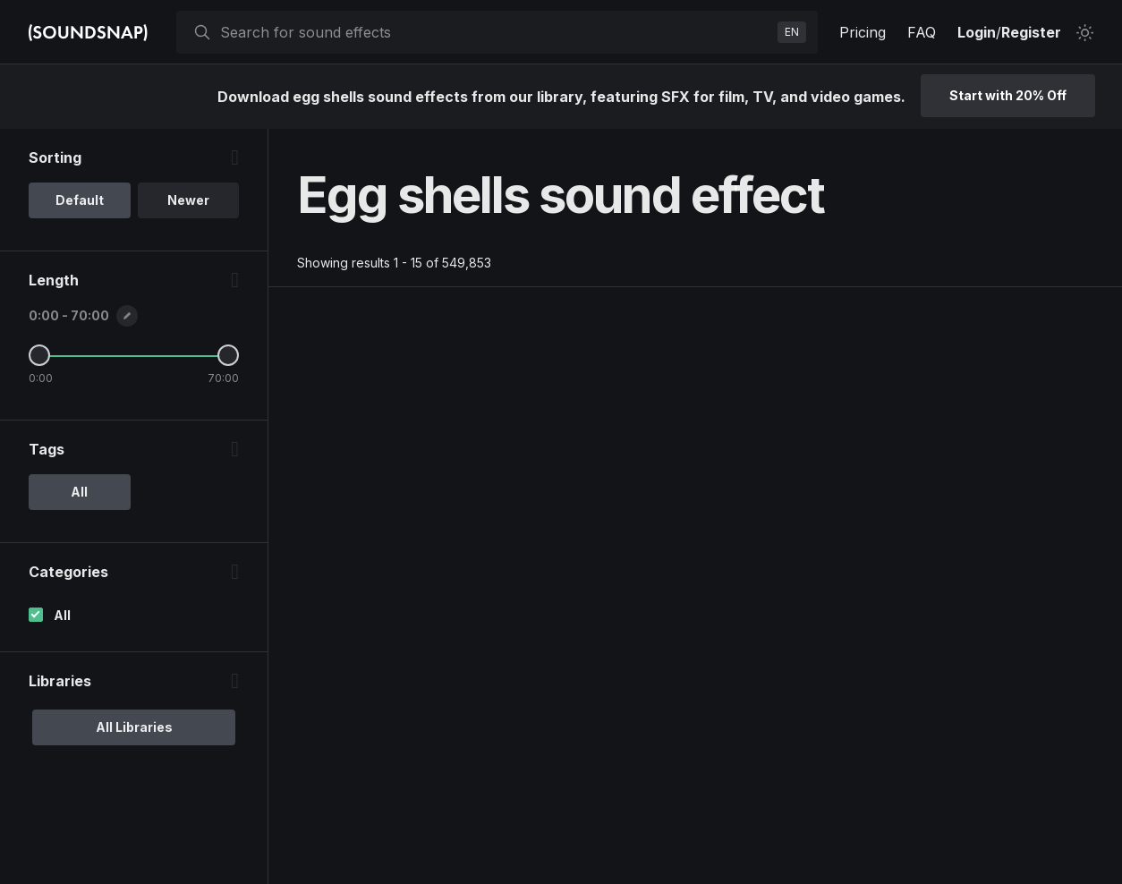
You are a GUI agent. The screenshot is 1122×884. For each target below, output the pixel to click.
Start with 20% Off (1008, 95)
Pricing (862, 32)
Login (976, 32)
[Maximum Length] (228, 355)
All (62, 615)
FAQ (921, 32)
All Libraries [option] (134, 727)
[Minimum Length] (39, 355)
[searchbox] (495, 32)
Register (1031, 32)
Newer (188, 200)
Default (79, 200)
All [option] (79, 491)
